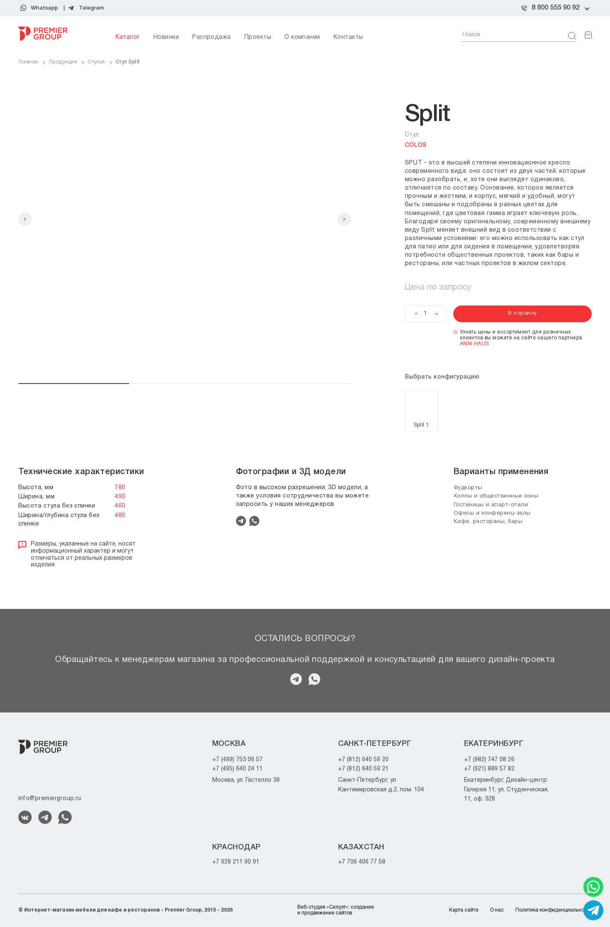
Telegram (91, 8)
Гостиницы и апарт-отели (493, 504)
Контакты (348, 37)
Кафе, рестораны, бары (490, 521)
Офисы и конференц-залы (493, 513)
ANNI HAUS (474, 343)
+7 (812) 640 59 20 (363, 760)
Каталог (127, 37)
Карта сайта (463, 910)
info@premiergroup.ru (49, 798)
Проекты (257, 37)
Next (344, 219)
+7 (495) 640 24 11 (237, 769)
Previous (25, 219)
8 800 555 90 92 (556, 8)
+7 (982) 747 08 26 (489, 760)
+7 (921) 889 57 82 (489, 769)
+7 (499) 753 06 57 (237, 760)
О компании (302, 37)
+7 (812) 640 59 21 (363, 769)
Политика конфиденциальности (553, 910)
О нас (497, 910)
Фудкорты (469, 487)
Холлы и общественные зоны (498, 496)
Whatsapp (44, 8)
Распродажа (211, 37)
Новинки (166, 37)
